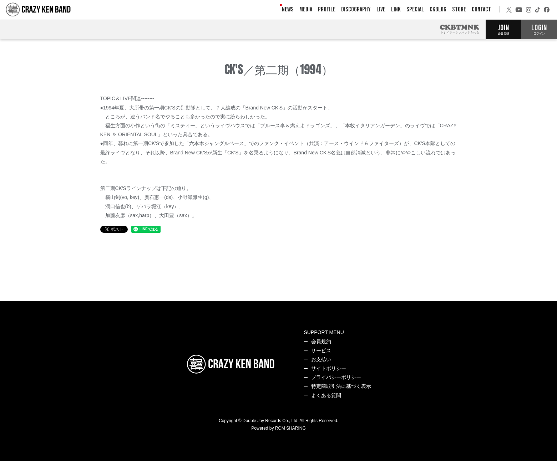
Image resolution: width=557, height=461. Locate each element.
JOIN (503, 29)
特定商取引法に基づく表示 (341, 386)
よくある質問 (326, 395)
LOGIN (539, 29)
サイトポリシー (328, 368)
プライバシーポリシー (336, 377)
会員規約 (321, 341)
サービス (321, 350)
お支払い (321, 359)
